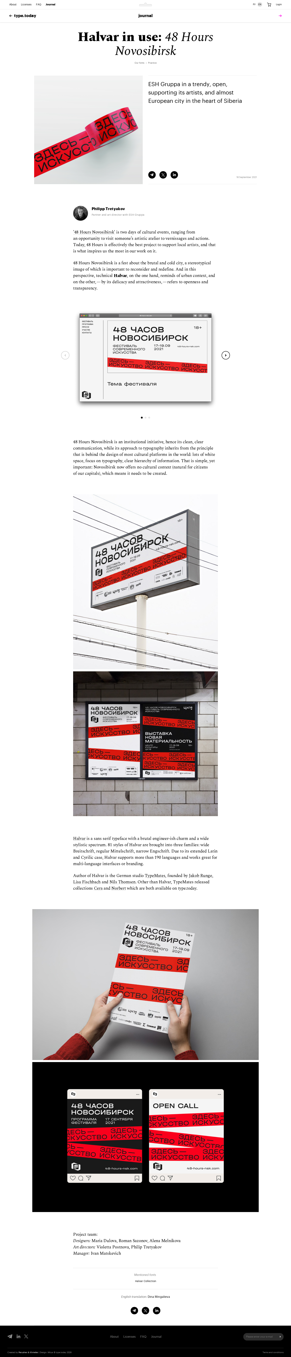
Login (279, 4)
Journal (50, 4)
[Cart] (269, 4)
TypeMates (155, 876)
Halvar (79, 838)
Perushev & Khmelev (28, 1352)
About (13, 4)
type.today (22, 16)
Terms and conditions (273, 1352)
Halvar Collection (145, 1281)
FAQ (38, 4)
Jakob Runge (200, 876)
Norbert (118, 888)
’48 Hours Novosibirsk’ (94, 232)
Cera (98, 888)
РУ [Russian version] (254, 4)
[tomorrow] (279, 15)
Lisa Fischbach (87, 882)
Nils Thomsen (122, 882)
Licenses (26, 4)
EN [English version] (259, 4)
